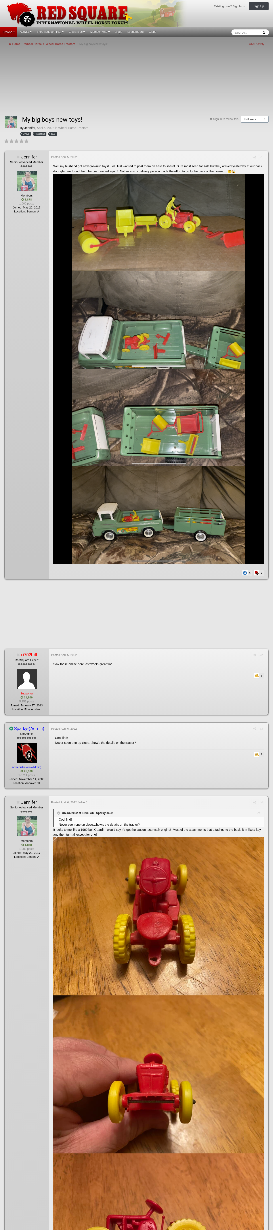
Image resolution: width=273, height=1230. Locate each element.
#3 (261, 728)
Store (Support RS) (50, 31)
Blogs (118, 31)
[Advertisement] (84, 83)
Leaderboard (135, 31)
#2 (261, 655)
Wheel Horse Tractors (73, 128)
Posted (64, 157)
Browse (9, 32)
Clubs (152, 31)
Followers (250, 119)
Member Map (99, 31)
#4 (261, 802)
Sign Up (259, 6)
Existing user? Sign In (229, 6)
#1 (261, 157)
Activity (25, 31)
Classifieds (77, 31)
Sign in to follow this (226, 119)
